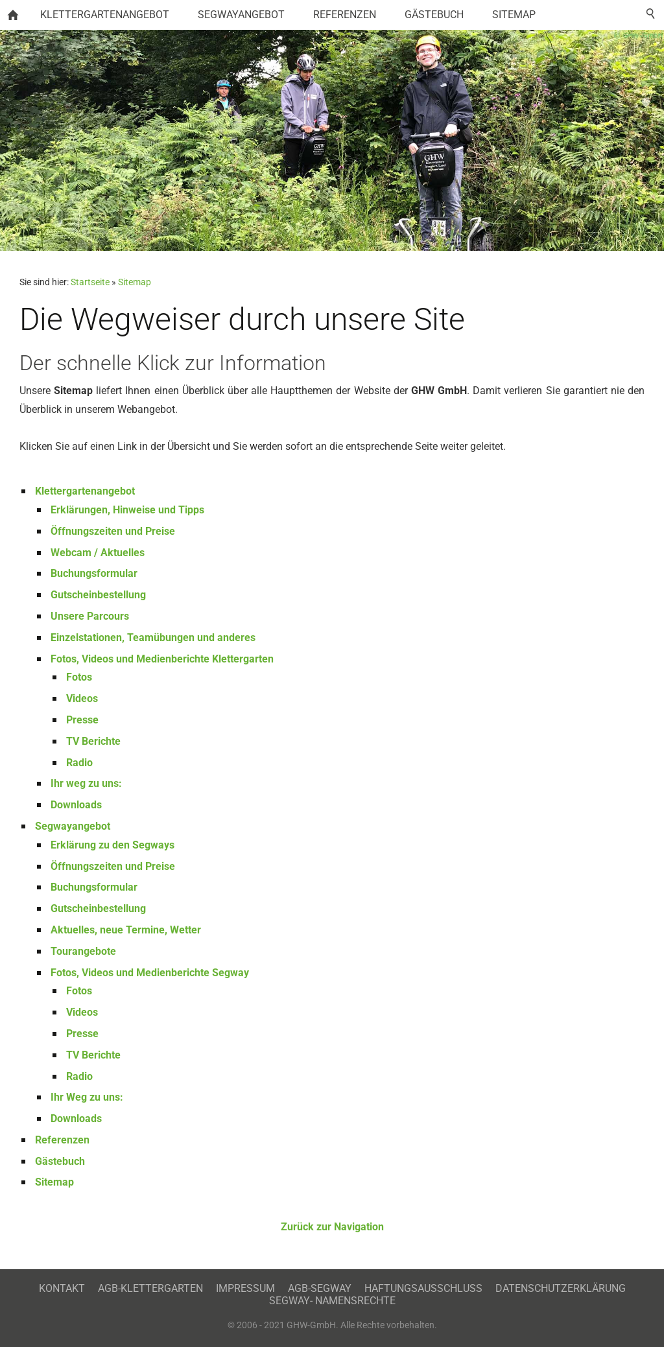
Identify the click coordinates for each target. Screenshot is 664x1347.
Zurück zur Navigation (332, 1227)
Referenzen (62, 1140)
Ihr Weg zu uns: (87, 1097)
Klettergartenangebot (85, 491)
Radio (79, 762)
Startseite (90, 282)
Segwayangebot (72, 826)
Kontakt (62, 1288)
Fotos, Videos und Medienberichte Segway (150, 972)
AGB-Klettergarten (150, 1288)
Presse (82, 720)
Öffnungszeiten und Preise (113, 531)
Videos (82, 698)
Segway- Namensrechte (332, 1300)
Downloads (76, 805)
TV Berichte (93, 741)
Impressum (245, 1288)
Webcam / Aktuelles (98, 552)
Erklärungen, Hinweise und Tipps (127, 510)
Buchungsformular (94, 573)
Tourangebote (83, 951)
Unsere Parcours (90, 616)
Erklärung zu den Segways (112, 845)
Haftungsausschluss (423, 1288)
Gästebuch (60, 1161)
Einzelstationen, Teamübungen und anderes (153, 637)
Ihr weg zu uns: (86, 783)
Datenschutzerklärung (560, 1288)
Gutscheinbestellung (98, 595)
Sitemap (134, 282)
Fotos (79, 677)
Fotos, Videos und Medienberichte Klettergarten (162, 659)
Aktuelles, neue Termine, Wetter (126, 930)
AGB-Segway (319, 1288)
